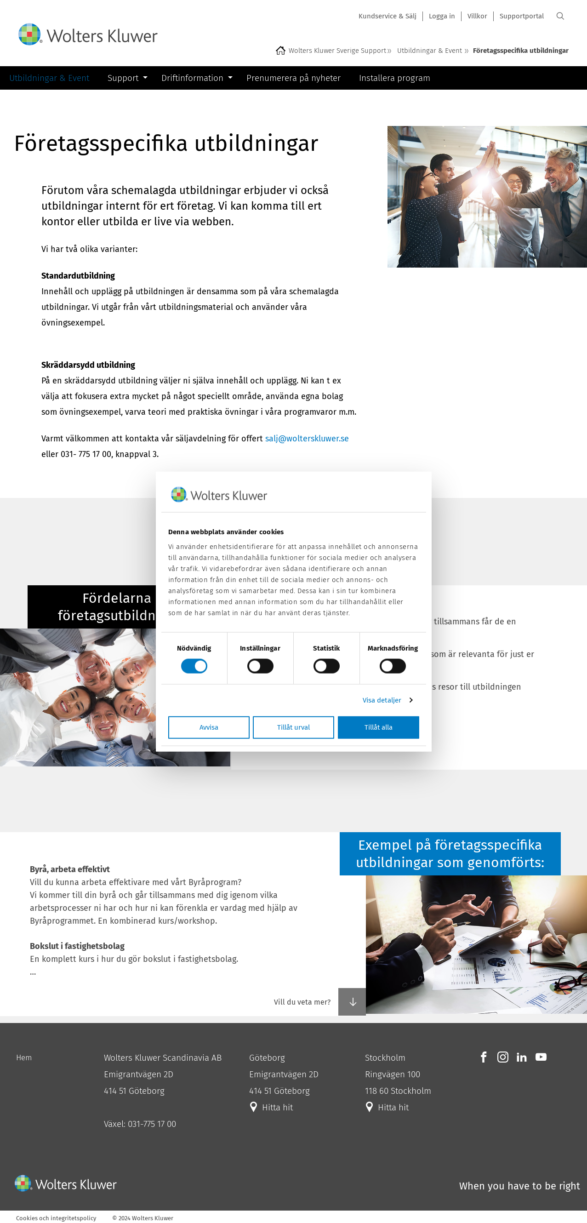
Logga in (442, 16)
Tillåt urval (293, 727)
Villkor (477, 16)
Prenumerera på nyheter (293, 78)
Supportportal (522, 16)
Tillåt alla (379, 727)
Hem (24, 1058)
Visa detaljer (382, 700)
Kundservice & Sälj (387, 16)
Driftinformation (192, 78)
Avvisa (208, 727)
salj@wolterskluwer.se (307, 439)
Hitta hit (276, 1107)
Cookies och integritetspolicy (56, 1218)
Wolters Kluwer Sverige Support (337, 50)
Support (123, 78)
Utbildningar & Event (429, 50)
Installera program (394, 78)
